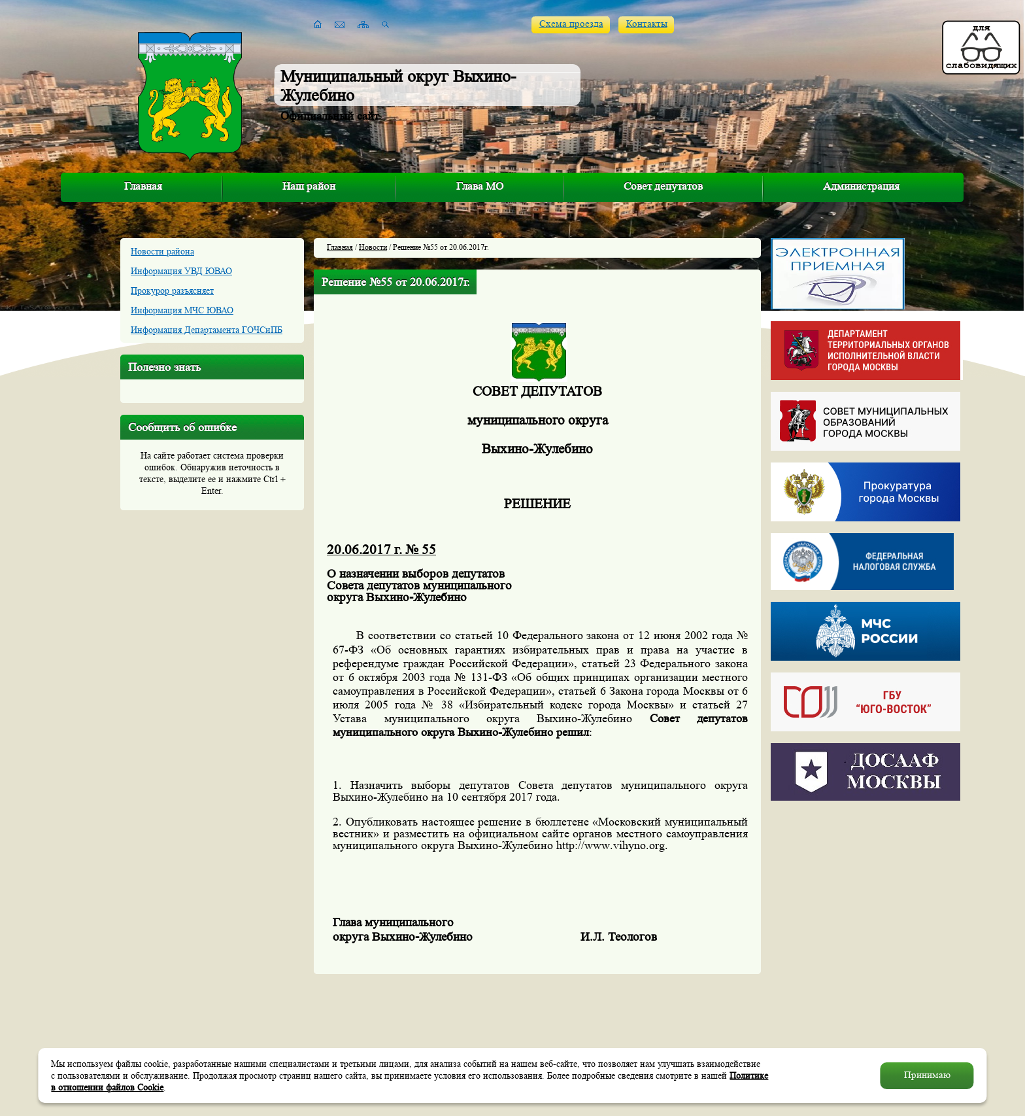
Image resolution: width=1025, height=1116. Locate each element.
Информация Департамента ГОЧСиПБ (206, 329)
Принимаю (927, 1075)
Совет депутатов (663, 186)
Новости (373, 247)
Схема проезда (571, 23)
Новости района (162, 251)
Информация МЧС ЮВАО (182, 310)
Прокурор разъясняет (172, 290)
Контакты (646, 23)
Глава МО (479, 186)
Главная (143, 186)
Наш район (308, 186)
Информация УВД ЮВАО (181, 271)
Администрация (861, 186)
